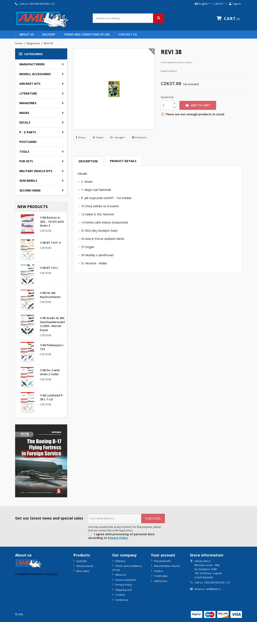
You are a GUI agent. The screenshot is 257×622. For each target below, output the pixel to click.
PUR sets (26, 161)
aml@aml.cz (213, 589)
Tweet (98, 137)
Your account (163, 555)
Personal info (162, 561)
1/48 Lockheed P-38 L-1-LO (52, 397)
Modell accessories (35, 74)
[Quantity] (166, 105)
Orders (158, 571)
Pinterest (139, 137)
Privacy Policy (118, 538)
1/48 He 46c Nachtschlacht (50, 295)
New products (85, 566)
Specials (81, 561)
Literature (28, 93)
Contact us (127, 34)
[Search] (128, 18)
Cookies (120, 594)
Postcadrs (28, 142)
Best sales (82, 571)
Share (81, 137)
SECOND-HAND (30, 190)
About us (26, 34)
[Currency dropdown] (219, 4)
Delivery (48, 34)
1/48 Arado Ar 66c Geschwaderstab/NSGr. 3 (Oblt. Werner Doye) (56, 324)
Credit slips (160, 576)
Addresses (160, 581)
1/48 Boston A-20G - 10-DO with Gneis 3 (52, 222)
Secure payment (125, 580)
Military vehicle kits (35, 171)
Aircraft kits (29, 84)
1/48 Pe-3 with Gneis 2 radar (50, 372)
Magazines (27, 103)
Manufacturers (32, 64)
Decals (24, 122)
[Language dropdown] (203, 4)
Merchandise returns (166, 566)
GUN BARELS (28, 180)
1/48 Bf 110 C (49, 268)
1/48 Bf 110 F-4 (50, 243)
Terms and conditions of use (87, 34)
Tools (24, 152)
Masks (24, 113)
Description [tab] (88, 161)
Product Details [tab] (123, 161)
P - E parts (27, 132)
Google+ (117, 137)
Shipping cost (123, 590)
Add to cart (197, 105)
